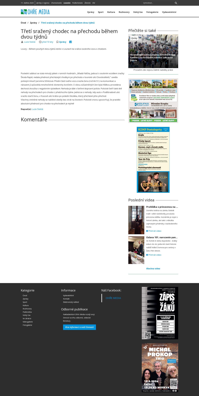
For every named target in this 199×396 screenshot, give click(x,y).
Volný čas (138, 12)
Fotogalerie (152, 12)
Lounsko (67, 3)
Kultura (111, 12)
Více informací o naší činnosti (79, 327)
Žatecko (88, 3)
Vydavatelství (169, 12)
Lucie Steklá (30, 42)
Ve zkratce (27, 318)
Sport (101, 12)
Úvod (23, 22)
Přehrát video (153, 231)
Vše (93, 3)
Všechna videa (153, 268)
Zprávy (90, 12)
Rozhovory (124, 12)
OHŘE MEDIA (113, 298)
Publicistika (27, 312)
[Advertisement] (72, 61)
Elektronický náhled (71, 302)
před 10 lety (47, 42)
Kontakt (66, 299)
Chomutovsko (56, 3)
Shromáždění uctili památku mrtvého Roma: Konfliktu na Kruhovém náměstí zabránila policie (152, 57)
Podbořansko (77, 3)
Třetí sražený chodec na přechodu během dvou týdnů (68, 22)
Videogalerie (28, 322)
